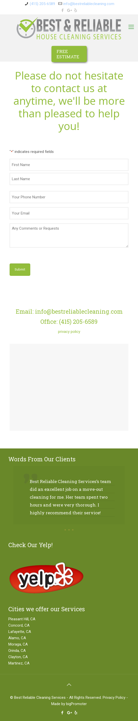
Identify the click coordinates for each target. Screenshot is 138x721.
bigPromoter (76, 704)
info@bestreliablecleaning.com (88, 4)
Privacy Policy (114, 697)
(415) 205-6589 (42, 4)
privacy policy (69, 331)
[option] (69, 500)
